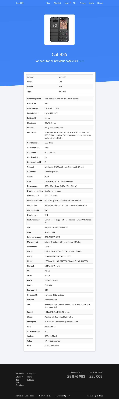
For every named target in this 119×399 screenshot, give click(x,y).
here (81, 60)
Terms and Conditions (25, 396)
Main (48, 3)
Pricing (82, 3)
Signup (100, 3)
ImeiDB (19, 3)
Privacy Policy (45, 396)
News (67, 3)
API (74, 3)
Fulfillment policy (63, 396)
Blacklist (57, 3)
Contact (30, 379)
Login (91, 3)
